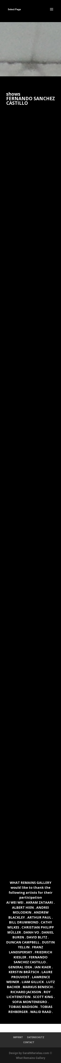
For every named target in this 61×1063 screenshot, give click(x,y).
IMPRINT (18, 1037)
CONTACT (28, 1042)
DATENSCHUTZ (35, 1037)
